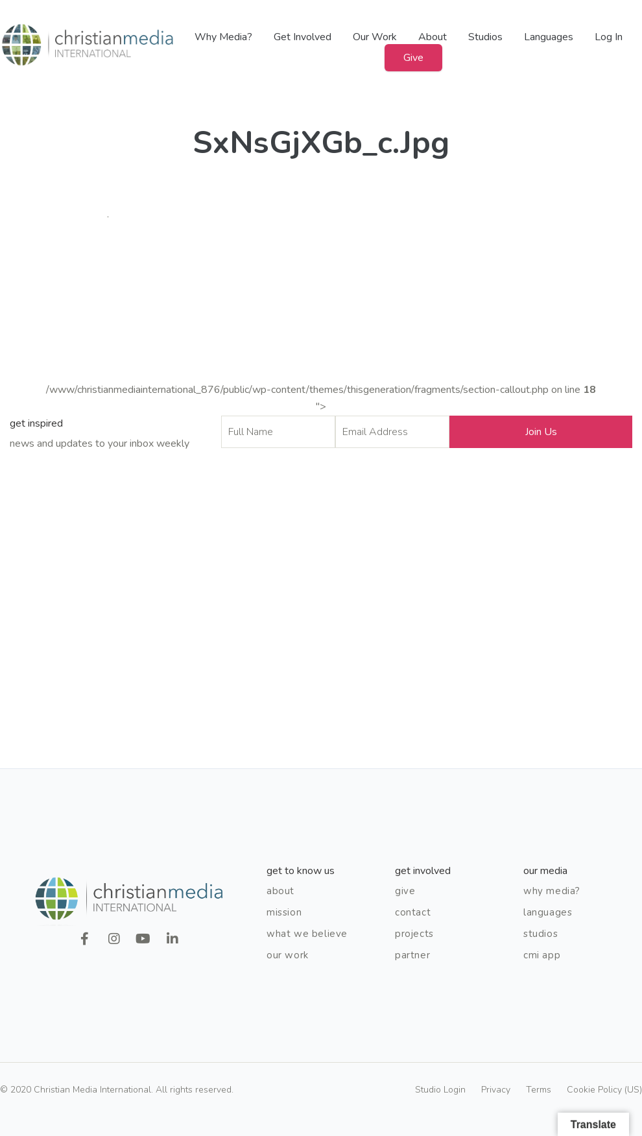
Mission (284, 912)
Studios (485, 37)
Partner (412, 955)
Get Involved (302, 37)
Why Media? (223, 37)
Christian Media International (87, 45)
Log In (609, 37)
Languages (548, 37)
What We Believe (307, 933)
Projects (414, 933)
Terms (538, 1089)
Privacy (495, 1089)
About (432, 37)
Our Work (375, 37)
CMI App (541, 955)
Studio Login (440, 1089)
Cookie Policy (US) (604, 1089)
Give (413, 58)
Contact (413, 912)
